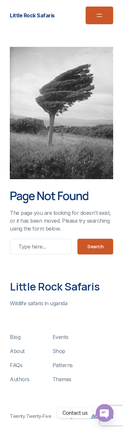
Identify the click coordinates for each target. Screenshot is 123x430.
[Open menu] (99, 15)
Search (95, 246)
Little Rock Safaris (32, 15)
